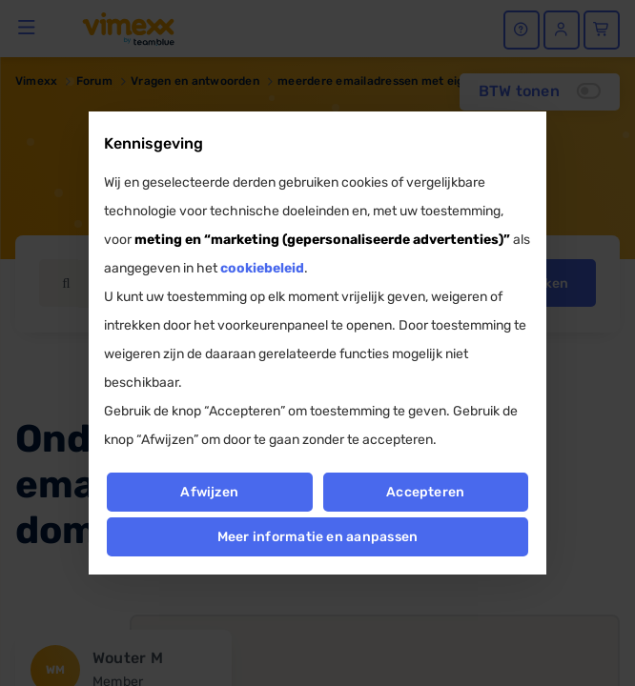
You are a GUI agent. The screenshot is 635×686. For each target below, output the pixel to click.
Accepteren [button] (425, 492)
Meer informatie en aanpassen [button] (318, 537)
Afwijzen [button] (209, 492)
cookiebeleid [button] (262, 268)
